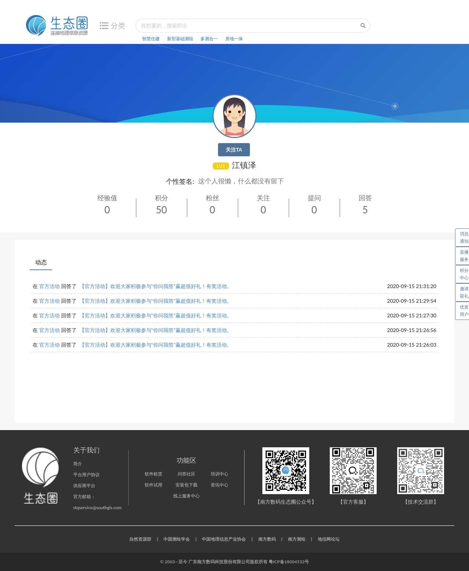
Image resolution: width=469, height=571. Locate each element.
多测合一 (209, 38)
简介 (77, 463)
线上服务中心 (186, 496)
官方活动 (49, 286)
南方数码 (267, 539)
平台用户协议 (86, 474)
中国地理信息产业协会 (224, 539)
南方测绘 (297, 539)
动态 (41, 261)
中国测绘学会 (176, 539)
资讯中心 (219, 485)
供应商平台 (84, 485)
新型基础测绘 (180, 38)
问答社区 (186, 474)
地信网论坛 (329, 539)
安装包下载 (186, 485)
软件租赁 (153, 474)
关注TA (234, 149)
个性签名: (180, 181)
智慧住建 (151, 38)
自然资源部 (140, 539)
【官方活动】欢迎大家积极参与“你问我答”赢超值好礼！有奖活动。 (156, 286)
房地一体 (234, 38)
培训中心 (219, 474)
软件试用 (153, 485)
